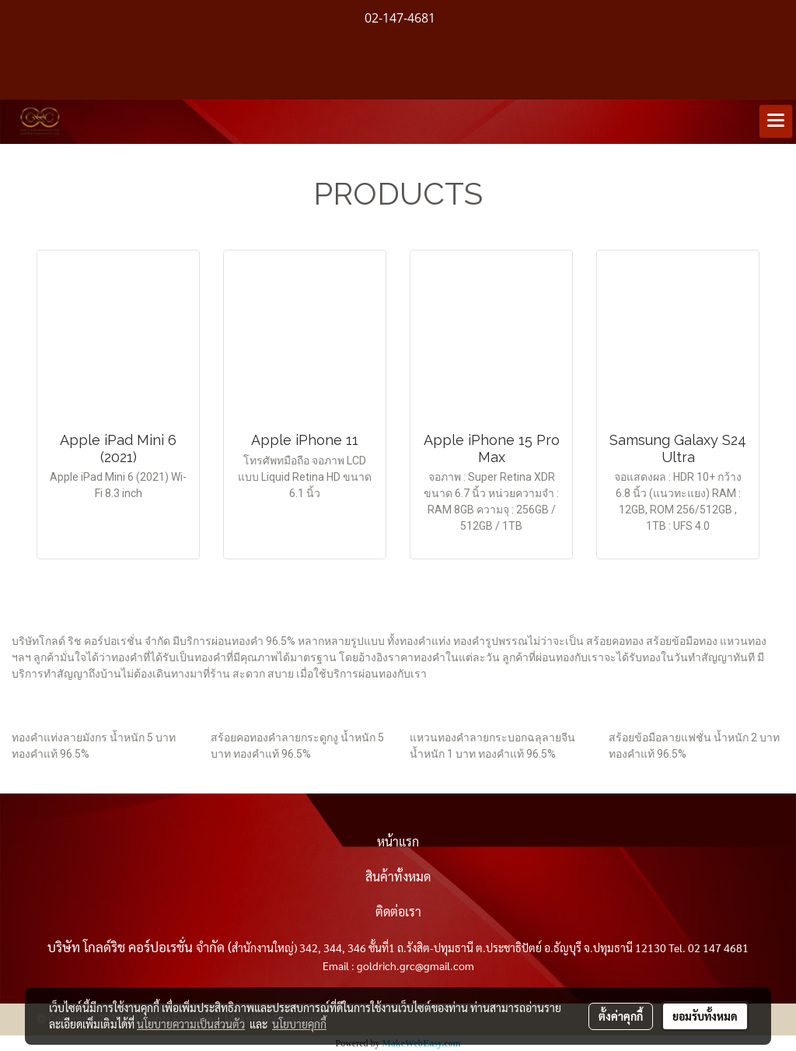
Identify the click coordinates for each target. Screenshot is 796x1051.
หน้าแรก (398, 841)
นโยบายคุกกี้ (299, 1024)
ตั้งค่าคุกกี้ (621, 1016)
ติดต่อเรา (398, 911)
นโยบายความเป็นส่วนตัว (191, 1024)
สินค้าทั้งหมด (398, 876)
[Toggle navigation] (776, 121)
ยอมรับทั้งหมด (705, 1016)
